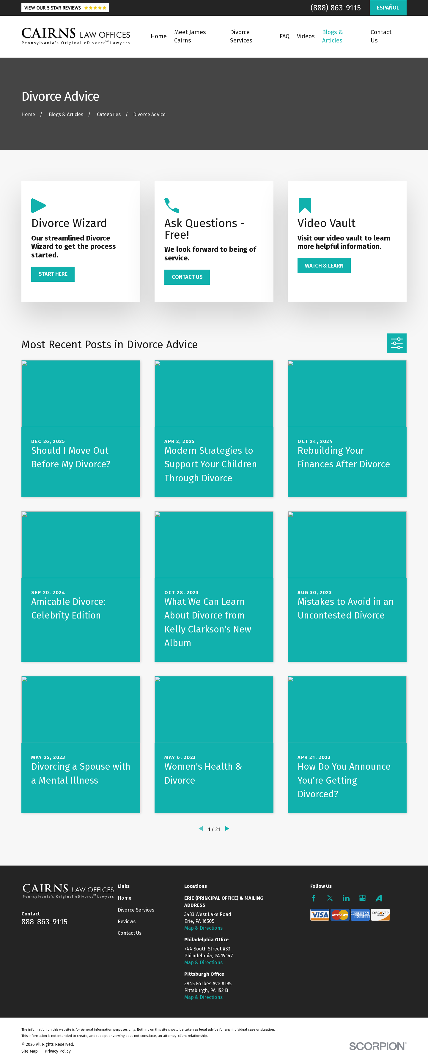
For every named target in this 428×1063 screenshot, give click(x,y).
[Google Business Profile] (362, 898)
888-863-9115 (44, 921)
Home (124, 898)
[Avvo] (378, 898)
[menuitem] (29, 1051)
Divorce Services (136, 910)
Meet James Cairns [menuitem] (190, 36)
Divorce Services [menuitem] (241, 36)
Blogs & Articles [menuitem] (332, 36)
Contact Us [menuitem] (381, 36)
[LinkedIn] (346, 898)
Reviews (127, 921)
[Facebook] (313, 898)
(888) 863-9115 (336, 7)
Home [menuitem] (159, 36)
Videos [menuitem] (306, 36)
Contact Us (129, 933)
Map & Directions (203, 928)
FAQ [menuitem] (284, 36)
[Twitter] (330, 898)
